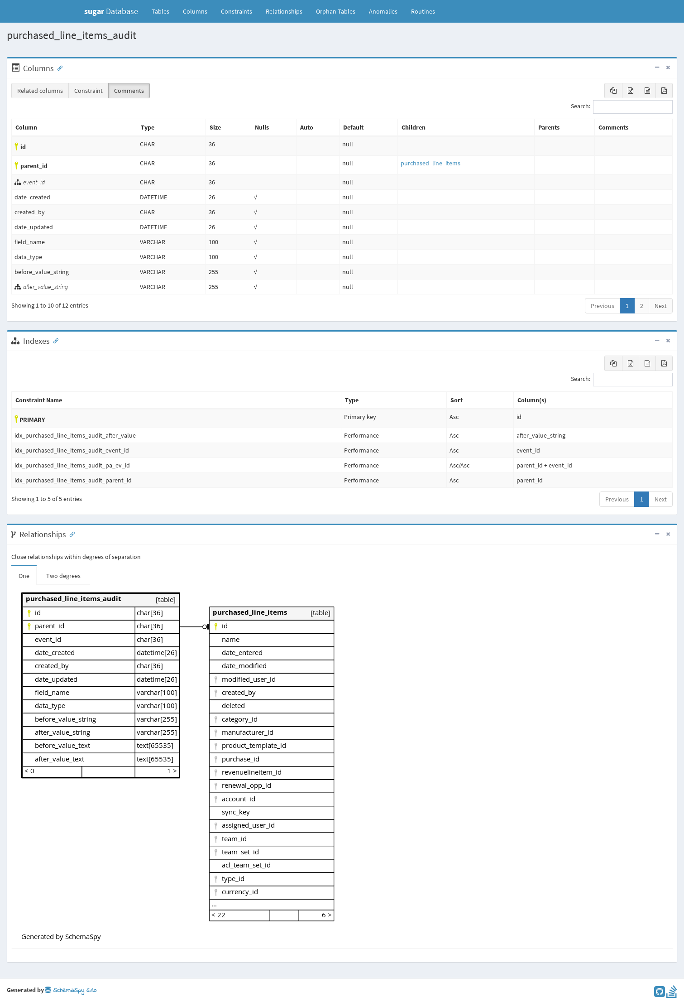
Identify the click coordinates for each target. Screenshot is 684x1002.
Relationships (284, 11)
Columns (195, 11)
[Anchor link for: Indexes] (54, 340)
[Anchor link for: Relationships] (70, 534)
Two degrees (63, 576)
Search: (622, 107)
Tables (164, 10)
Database (111, 11)
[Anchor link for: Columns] (58, 67)
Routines (423, 11)
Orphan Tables (335, 11)
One (24, 576)
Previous (602, 306)
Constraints (236, 11)
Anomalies (383, 11)
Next (661, 306)
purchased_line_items (430, 163)
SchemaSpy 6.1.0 (70, 990)
